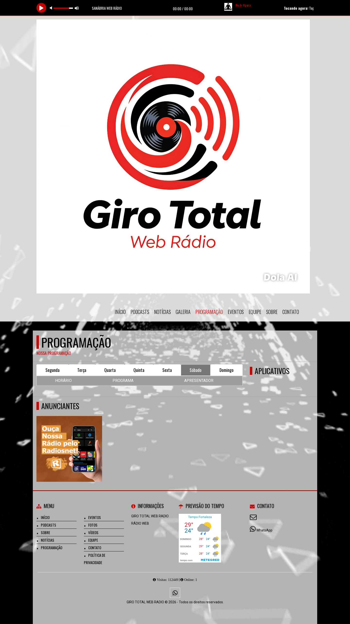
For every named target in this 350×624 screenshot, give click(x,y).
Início (120, 311)
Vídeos (93, 532)
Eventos (236, 311)
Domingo (226, 370)
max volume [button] (77, 8)
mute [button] (52, 8)
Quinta (138, 370)
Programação (209, 311)
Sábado (195, 370)
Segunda (52, 370)
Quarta (110, 370)
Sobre (272, 311)
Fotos (92, 525)
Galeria (183, 311)
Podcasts (140, 311)
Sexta (167, 370)
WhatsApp (264, 530)
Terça (81, 370)
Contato (290, 311)
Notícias (162, 311)
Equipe (255, 311)
